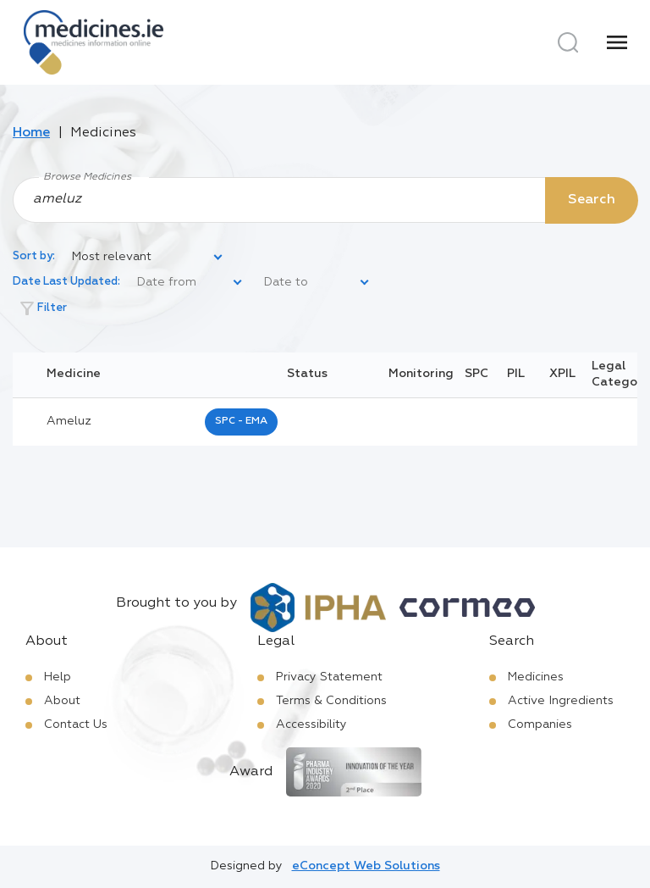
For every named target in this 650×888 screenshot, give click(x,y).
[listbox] (148, 257)
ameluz (69, 421)
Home (31, 133)
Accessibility (311, 724)
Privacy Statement (329, 677)
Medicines (536, 677)
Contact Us (75, 724)
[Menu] (617, 42)
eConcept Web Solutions (366, 866)
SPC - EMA (241, 421)
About (62, 701)
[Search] (568, 42)
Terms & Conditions (331, 701)
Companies (540, 724)
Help (57, 677)
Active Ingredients (561, 701)
